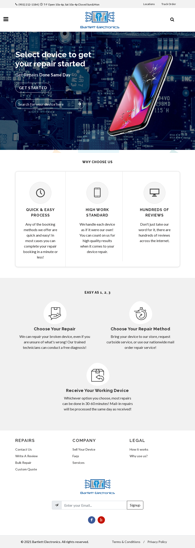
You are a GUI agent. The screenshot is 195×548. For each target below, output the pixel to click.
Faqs (75, 456)
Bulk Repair (23, 462)
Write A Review (26, 456)
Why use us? (139, 456)
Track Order (168, 4)
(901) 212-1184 (28, 4)
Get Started (33, 87)
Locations (149, 4)
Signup (135, 505)
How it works (139, 449)
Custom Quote (26, 469)
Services (78, 462)
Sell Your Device (83, 449)
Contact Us (23, 449)
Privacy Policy (157, 542)
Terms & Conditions (126, 542)
